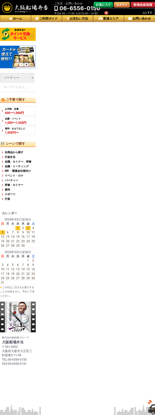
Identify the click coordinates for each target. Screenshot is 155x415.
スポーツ (10, 194)
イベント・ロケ (14, 175)
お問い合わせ (139, 18)
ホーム (15, 18)
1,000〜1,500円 (15, 120)
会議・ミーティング (17, 166)
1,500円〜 (15, 130)
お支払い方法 (77, 18)
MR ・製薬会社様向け (18, 170)
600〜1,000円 (14, 111)
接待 (7, 189)
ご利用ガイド (46, 18)
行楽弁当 (10, 156)
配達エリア (109, 18)
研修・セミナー (14, 184)
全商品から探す (14, 152)
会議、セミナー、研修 (18, 161)
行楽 (7, 198)
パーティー (11, 180)
